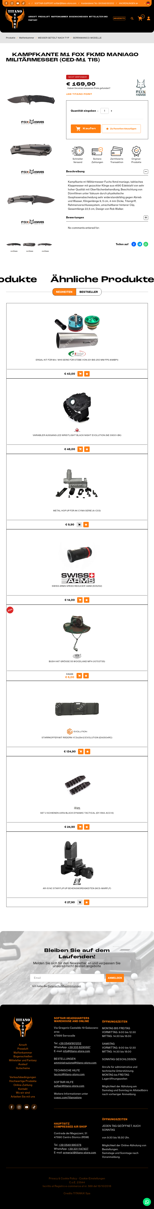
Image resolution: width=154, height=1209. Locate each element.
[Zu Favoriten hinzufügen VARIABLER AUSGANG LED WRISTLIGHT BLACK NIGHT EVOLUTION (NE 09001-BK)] (87, 449)
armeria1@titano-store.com (79, 1152)
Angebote (119, 18)
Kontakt (23, 1088)
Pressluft (44, 16)
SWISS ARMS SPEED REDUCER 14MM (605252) (77, 586)
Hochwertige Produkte (23, 1081)
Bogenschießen (78, 16)
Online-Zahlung (23, 1085)
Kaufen (86, 128)
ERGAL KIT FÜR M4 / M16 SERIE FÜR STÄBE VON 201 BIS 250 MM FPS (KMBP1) (77, 360)
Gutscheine (23, 1068)
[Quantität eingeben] (104, 111)
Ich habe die (56, 986)
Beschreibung (107, 171)
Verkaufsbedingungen (23, 1077)
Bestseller (89, 292)
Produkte (10, 38)
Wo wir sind (23, 1092)
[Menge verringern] (97, 111)
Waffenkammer (59, 16)
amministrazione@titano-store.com (75, 1062)
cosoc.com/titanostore (68, 1097)
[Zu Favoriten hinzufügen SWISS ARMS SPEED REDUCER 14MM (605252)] (86, 600)
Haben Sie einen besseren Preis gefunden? (88, 88)
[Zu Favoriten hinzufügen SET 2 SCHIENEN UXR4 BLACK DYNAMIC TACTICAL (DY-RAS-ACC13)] (86, 827)
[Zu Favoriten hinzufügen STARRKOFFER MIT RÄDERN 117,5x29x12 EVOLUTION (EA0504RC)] (87, 751)
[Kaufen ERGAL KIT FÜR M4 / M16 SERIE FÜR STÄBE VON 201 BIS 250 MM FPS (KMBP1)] (80, 374)
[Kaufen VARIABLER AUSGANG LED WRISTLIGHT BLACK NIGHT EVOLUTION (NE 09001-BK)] (80, 449)
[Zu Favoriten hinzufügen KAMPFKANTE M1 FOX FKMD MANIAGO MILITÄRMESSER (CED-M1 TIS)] (121, 128)
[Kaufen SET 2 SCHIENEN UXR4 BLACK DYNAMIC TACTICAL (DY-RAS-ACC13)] (80, 827)
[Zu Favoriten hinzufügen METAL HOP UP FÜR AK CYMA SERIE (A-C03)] (86, 524)
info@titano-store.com (76, 1051)
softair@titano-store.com (67, 3)
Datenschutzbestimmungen (64, 986)
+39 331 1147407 (78, 1148)
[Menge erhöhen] (111, 111)
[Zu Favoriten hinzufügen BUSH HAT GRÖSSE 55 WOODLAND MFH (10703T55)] (86, 675)
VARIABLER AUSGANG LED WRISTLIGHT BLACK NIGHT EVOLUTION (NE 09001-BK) (77, 435)
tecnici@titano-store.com (69, 1074)
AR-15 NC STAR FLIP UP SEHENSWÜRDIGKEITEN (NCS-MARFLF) (77, 888)
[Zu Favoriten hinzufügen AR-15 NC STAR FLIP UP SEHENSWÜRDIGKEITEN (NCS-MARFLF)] (86, 902)
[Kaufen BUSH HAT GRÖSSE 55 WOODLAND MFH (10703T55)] (79, 675)
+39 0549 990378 (70, 1144)
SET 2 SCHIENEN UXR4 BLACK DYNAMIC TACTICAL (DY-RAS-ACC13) (77, 813)
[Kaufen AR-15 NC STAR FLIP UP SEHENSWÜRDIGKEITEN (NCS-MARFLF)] (80, 902)
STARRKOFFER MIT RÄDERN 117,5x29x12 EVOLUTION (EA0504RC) (77, 737)
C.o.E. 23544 (77, 1182)
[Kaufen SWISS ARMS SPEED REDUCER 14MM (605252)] (80, 600)
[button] (148, 3)
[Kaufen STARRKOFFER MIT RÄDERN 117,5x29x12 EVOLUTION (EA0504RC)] (80, 751)
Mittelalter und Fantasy (23, 1060)
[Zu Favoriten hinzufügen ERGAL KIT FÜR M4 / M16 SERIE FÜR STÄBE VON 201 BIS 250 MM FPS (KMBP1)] (87, 374)
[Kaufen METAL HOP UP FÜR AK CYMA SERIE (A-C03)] (79, 524)
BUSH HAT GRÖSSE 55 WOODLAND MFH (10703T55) (77, 661)
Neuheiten (64, 292)
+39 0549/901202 (70, 1043)
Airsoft (32, 16)
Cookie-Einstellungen (92, 1178)
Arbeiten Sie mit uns (23, 1096)
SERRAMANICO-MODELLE (87, 38)
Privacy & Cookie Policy (63, 1178)
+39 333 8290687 (79, 1047)
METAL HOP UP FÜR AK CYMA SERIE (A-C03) (77, 510)
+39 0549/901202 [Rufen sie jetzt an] (108, 3)
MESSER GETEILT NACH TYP (53, 38)
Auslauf (23, 1064)
